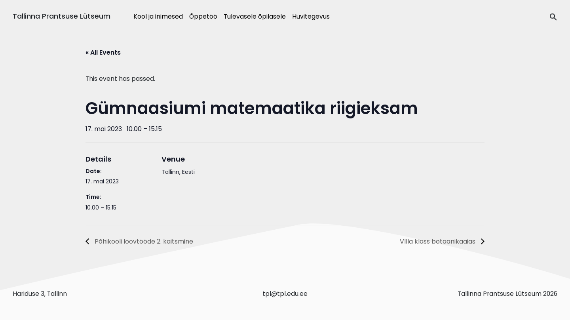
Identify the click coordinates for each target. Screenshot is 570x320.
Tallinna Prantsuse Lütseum (61, 16)
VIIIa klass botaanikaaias (438, 241)
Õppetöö (203, 16)
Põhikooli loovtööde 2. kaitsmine (143, 241)
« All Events (103, 52)
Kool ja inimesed (158, 16)
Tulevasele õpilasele (255, 16)
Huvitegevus (311, 16)
